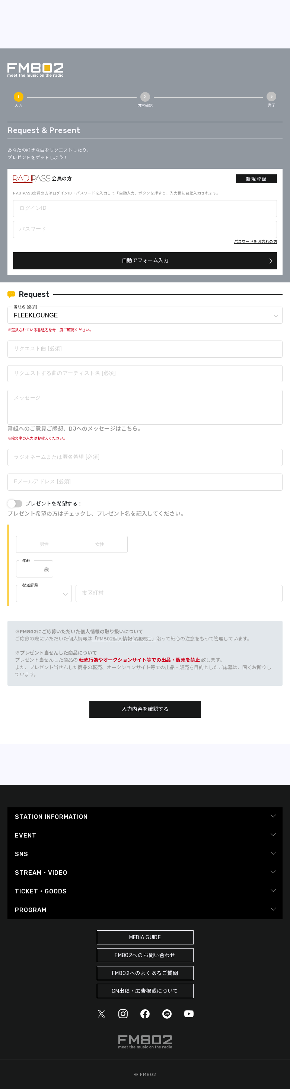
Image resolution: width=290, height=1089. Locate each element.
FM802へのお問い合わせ (145, 955)
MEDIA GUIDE (145, 937)
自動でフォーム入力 (145, 260)
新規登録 (256, 179)
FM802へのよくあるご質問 (145, 973)
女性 (99, 544)
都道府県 (30, 585)
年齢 (26, 560)
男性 (44, 544)
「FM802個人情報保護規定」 (124, 639)
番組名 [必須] (25, 307)
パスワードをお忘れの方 (255, 242)
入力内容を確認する (145, 709)
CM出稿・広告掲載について (145, 991)
